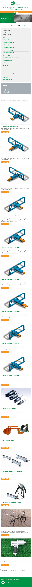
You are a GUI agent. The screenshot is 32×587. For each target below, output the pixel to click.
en (27, 7)
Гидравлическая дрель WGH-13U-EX (8, 47)
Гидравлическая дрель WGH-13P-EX (8, 45)
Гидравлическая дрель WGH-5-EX (8, 39)
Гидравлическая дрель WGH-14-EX (8, 50)
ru (28, 7)
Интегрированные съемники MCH (8, 60)
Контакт (21, 579)
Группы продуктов (11, 25)
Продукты (5, 25)
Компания (3, 579)
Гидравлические (6, 37)
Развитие (17, 579)
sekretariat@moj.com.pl (21, 7)
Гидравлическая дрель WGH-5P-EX (8, 40)
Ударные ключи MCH (6, 62)
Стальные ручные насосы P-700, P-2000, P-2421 (10, 57)
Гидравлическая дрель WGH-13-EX (8, 44)
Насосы (4, 71)
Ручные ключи (6, 65)
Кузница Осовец (12, 579)
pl (25, 7)
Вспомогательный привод (8, 73)
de (29, 7)
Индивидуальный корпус (8, 67)
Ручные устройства (19, 25)
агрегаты (5, 69)
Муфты (4, 32)
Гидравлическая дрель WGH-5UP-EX (8, 42)
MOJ (2, 25)
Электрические (6, 63)
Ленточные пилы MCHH (6, 55)
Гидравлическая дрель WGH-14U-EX (8, 52)
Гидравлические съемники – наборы (8, 58)
